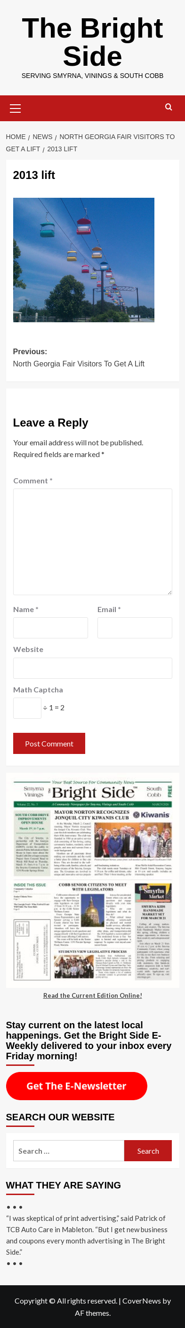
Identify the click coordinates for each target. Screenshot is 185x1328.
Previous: (92, 359)
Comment (33, 480)
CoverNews (141, 1300)
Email (109, 609)
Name (26, 609)
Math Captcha (38, 689)
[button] (15, 107)
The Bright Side (92, 42)
